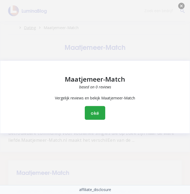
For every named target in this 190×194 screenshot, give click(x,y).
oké (95, 113)
